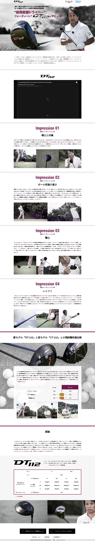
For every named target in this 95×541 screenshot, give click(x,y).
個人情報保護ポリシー (57, 537)
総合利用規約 (47, 537)
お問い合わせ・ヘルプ (36, 537)
